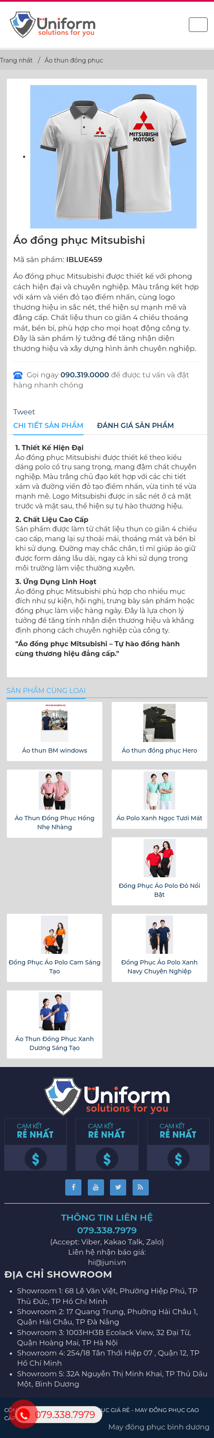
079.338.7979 (107, 1230)
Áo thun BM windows (54, 750)
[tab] (48, 426)
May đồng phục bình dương (159, 1427)
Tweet (24, 412)
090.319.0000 (85, 375)
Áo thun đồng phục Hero (159, 750)
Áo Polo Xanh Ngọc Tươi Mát (159, 818)
